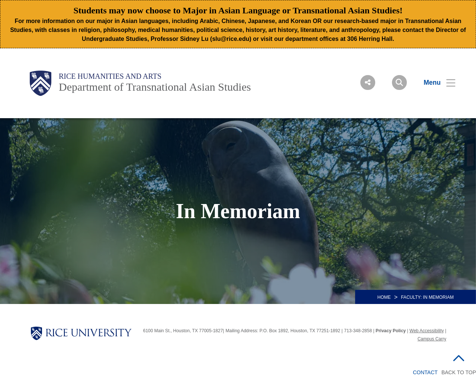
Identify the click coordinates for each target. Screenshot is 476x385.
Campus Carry (432, 339)
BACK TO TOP (458, 372)
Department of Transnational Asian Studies (155, 87)
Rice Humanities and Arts (110, 76)
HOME (384, 297)
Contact (425, 372)
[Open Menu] (435, 82)
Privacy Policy (391, 330)
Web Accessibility (426, 330)
